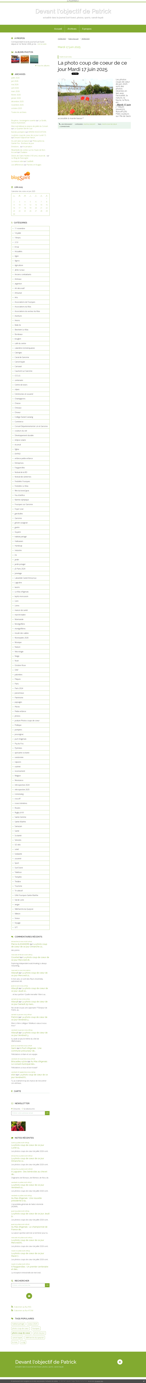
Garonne (18, 518)
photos (17, 716)
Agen (17, 256)
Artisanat (18, 293)
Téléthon (18, 872)
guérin (17, 527)
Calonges (18, 352)
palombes (18, 674)
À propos (86, 29)
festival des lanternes (23, 477)
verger (17, 904)
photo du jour (39, 1333)
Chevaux (18, 408)
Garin (13, 1048)
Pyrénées (18, 748)
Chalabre (23, 152)
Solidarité (18, 854)
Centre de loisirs (21, 385)
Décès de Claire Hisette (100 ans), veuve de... (28, 155)
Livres (17, 605)
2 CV (16, 242)
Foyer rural (19, 509)
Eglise (17, 449)
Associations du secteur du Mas (27, 311)
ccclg (23, 1342)
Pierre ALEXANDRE (20, 944)
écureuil (18, 444)
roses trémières (21, 803)
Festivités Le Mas (21, 486)
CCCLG (17, 375)
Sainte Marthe (20, 821)
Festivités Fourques (22, 481)
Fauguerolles (20, 467)
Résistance (19, 780)
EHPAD (18, 454)
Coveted (15, 957)
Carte (17, 1091)
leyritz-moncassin (21, 596)
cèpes (17, 389)
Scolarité (18, 835)
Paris (17, 683)
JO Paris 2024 (20, 569)
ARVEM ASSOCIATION (37, 132)
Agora (17, 260)
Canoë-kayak (20, 362)
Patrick (14, 1017)
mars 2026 (15, 91)
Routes (17, 808)
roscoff (17, 798)
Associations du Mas (23, 306)
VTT (16, 927)
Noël (17, 660)
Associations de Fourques (25, 302)
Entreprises (19, 463)
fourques (36, 1328)
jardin (17, 559)
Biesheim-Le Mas (21, 329)
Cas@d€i (29, 161)
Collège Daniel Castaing (24, 417)
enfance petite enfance (24, 458)
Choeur (18, 412)
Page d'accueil (73, 39)
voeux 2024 (32, 1324)
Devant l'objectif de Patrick (73, 11)
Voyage (17, 923)
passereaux (19, 693)
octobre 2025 (16, 108)
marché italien (20, 614)
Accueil (58, 29)
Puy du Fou (19, 743)
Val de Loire (19, 900)
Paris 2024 (19, 688)
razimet (18, 766)
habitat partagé (21, 536)
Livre (16, 601)
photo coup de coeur (21, 1333)
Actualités (18, 251)
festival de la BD (21, 472)
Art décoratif (19, 288)
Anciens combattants (23, 274)
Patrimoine (19, 697)
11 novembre (20, 228)
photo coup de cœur (20, 1328)
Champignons (20, 398)
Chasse (18, 403)
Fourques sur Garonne (24, 504)
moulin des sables (22, 633)
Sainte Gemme (20, 817)
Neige (17, 656)
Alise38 (14, 973)
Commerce (19, 421)
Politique (18, 725)
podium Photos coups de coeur (27, 720)
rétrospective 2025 (22, 789)
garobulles (19, 513)
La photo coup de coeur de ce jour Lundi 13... (29, 135)
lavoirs (17, 587)
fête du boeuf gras (22, 490)
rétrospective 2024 (22, 785)
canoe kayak (17, 1337)
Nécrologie (19, 651)
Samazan (18, 826)
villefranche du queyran (35, 1337)
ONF (16, 670)
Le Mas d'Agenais (22, 591)
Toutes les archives (18, 112)
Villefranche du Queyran (24, 909)
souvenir (18, 858)
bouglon (18, 339)
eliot (13, 1075)
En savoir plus (99, 1381)
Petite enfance (20, 711)
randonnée (19, 757)
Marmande (19, 619)
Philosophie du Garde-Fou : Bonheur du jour (27, 142)
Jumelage (18, 573)
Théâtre (18, 881)
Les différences (17, 164)
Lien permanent (65, 124)
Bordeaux (19, 334)
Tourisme (18, 886)
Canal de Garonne (22, 357)
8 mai (17, 247)
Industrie (18, 550)
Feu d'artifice (20, 495)
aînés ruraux (19, 270)
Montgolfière (20, 624)
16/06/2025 (62, 39)
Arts (16, 297)
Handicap (18, 546)
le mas (14, 1342)
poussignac (19, 734)
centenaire (19, 380)
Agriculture (19, 265)
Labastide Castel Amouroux (25, 578)
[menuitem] (58, 28)
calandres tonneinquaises (25, 348)
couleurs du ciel (21, 431)
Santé (17, 831)
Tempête (18, 877)
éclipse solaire (20, 440)
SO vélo (18, 844)
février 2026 (16, 95)
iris (16, 555)
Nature (17, 647)
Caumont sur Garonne (23, 371)
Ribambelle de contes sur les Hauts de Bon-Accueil (28, 151)
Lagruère (18, 582)
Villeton (17, 913)
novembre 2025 (17, 105)
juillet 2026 (15, 78)
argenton (18, 283)
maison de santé (21, 610)
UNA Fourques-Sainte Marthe (26, 895)
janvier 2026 (16, 98)
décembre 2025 (17, 101)
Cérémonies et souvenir (24, 394)
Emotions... (15, 146)
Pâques (18, 679)
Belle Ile (18, 325)
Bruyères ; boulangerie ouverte (23, 120)
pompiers (18, 729)
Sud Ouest (19, 867)
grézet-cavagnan (21, 523)
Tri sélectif (19, 890)
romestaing (19, 794)
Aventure (18, 316)
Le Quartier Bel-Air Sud (23, 128)
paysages (18, 702)
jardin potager (20, 564)
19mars (18, 237)
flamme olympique (22, 500)
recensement (20, 771)
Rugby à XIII (19, 812)
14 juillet (18, 233)
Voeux (17, 918)
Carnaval (18, 366)
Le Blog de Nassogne (19, 158)
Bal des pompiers (18, 132)
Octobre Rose (20, 665)
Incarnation (27, 146)
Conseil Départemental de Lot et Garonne (31, 426)
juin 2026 (14, 81)
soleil (17, 849)
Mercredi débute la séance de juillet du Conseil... (30, 126)
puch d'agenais (20, 739)
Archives (72, 29)
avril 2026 (15, 88)
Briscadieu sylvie (19, 1061)
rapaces (18, 762)
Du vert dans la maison (20, 141)
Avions (17, 320)
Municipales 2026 (21, 637)
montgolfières (20, 628)
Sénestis (18, 840)
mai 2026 (14, 84)
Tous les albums (43, 65)
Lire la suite (42, 44)
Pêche (17, 706)
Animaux (18, 279)
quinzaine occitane (22, 752)
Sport (17, 863)
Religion (18, 775)
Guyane (18, 532)
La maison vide (17, 161)
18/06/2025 (85, 39)
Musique (18, 642)
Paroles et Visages (34, 164)
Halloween (19, 541)
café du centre (20, 343)
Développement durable (24, 435)
